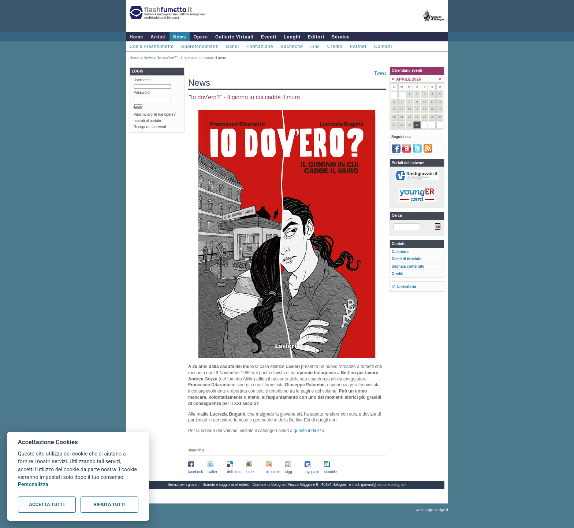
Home (136, 37)
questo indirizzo (309, 430)
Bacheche (291, 46)
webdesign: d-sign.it (432, 510)
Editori (316, 37)
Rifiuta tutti (110, 504)
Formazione (259, 46)
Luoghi (292, 37)
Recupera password (150, 127)
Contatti (383, 46)
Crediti (335, 46)
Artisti (158, 37)
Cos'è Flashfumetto (152, 46)
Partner (358, 46)
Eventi (268, 37)
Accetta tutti (46, 504)
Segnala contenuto (408, 266)
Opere (200, 37)
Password (142, 92)
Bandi (232, 46)
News (179, 37)
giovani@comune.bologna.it (384, 485)
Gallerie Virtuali (234, 37)
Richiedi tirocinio (406, 259)
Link (315, 46)
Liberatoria (406, 287)
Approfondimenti (200, 46)
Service (341, 37)
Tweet (380, 73)
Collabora (400, 252)
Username (142, 80)
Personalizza (33, 484)
